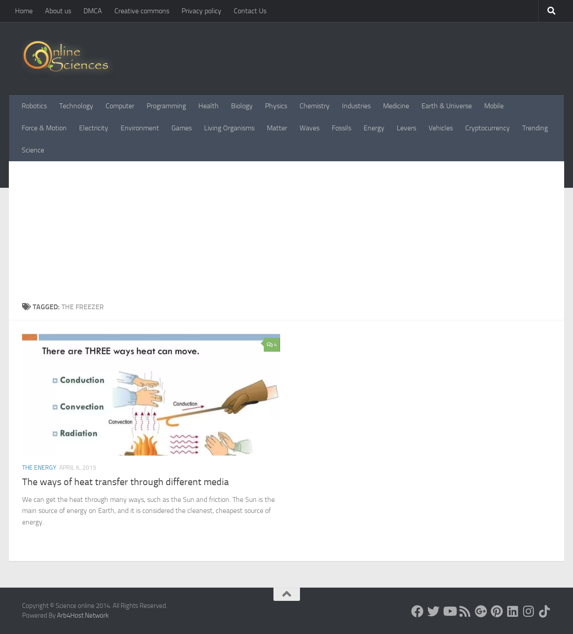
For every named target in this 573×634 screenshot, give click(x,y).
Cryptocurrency (487, 128)
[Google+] (481, 611)
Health (208, 106)
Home (24, 11)
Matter (277, 128)
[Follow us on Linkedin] (513, 611)
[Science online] (417, 611)
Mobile (494, 106)
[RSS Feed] (465, 611)
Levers (406, 128)
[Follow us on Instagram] (529, 611)
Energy (374, 128)
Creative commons (141, 11)
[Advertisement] (286, 235)
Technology (76, 106)
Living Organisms (229, 128)
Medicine (396, 106)
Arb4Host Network (83, 615)
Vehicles (441, 128)
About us (58, 11)
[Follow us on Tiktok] (545, 611)
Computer (120, 106)
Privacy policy (201, 11)
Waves (309, 128)
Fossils (341, 128)
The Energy (39, 467)
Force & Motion (44, 128)
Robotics (34, 106)
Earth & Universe (446, 106)
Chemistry (315, 106)
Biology (242, 106)
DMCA (92, 11)
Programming (166, 106)
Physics (276, 106)
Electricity (93, 128)
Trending (535, 128)
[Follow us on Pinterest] (497, 611)
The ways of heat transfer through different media (125, 482)
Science (33, 150)
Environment (140, 128)
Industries (356, 106)
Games (181, 128)
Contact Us (250, 11)
